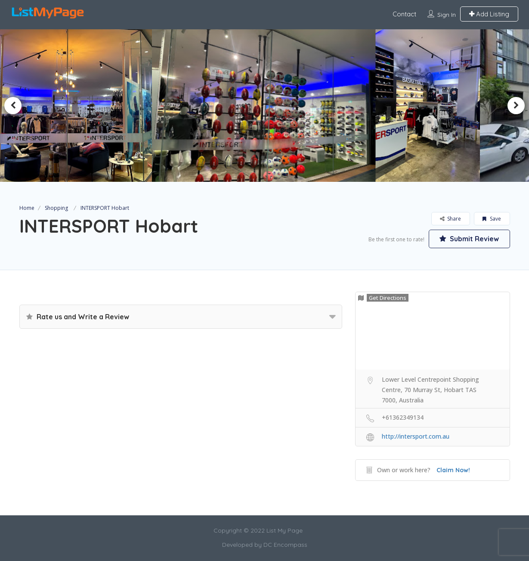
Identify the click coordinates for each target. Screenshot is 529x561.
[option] (264, 105)
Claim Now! (453, 470)
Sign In (446, 15)
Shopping (56, 208)
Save (492, 218)
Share (450, 218)
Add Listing (489, 14)
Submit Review (469, 238)
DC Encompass (285, 545)
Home (26, 208)
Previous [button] (13, 105)
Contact (404, 14)
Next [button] (516, 105)
